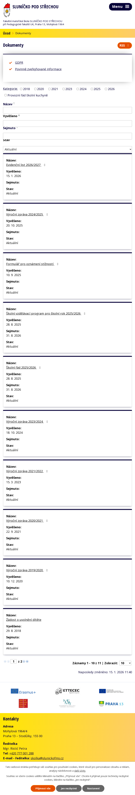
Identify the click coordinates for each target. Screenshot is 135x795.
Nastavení (93, 788)
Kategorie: (10, 89)
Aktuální (12, 193)
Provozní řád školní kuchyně (28, 95)
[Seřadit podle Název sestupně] (14, 104)
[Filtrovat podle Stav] (67, 149)
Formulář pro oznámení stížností (33, 264)
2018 (26, 89)
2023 (68, 89)
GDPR (19, 63)
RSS (124, 45)
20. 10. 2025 (14, 225)
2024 (83, 89)
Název (7, 104)
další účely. (80, 770)
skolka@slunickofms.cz (47, 758)
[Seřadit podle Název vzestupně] (14, 102)
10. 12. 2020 (14, 581)
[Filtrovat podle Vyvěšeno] (67, 123)
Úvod (6, 33)
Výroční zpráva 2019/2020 (27, 570)
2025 (97, 89)
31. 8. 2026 (13, 335)
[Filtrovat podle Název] (67, 110)
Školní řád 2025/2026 (24, 367)
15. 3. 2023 (13, 482)
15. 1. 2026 (13, 176)
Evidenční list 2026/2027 (26, 165)
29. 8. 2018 (13, 631)
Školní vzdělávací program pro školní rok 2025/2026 (46, 313)
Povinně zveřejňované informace (38, 69)
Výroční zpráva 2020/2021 (27, 521)
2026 (111, 89)
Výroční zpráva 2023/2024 (27, 422)
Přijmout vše (43, 788)
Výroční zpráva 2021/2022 (27, 471)
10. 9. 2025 (13, 275)
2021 (54, 89)
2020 (40, 89)
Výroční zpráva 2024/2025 (27, 214)
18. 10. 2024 (14, 433)
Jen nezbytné (69, 788)
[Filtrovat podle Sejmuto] (67, 136)
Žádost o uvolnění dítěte (23, 620)
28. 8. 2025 (13, 324)
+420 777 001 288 (21, 753)
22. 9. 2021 (13, 532)
